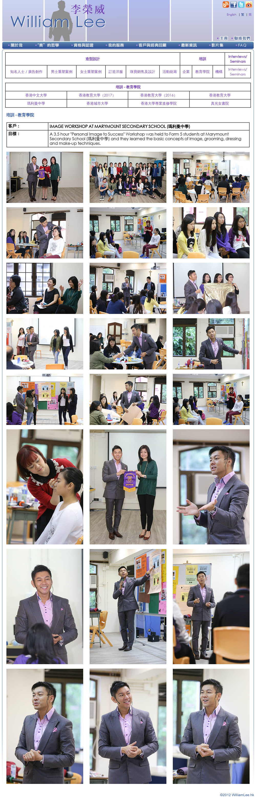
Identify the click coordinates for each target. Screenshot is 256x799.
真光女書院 (220, 103)
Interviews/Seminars (237, 71)
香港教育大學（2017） (97, 95)
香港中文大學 (36, 95)
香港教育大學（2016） (158, 95)
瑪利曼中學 (36, 103)
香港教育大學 (220, 95)
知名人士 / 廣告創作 (26, 71)
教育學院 (202, 71)
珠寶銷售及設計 (142, 71)
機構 (218, 71)
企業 (186, 71)
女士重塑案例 (91, 71)
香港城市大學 (97, 103)
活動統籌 (170, 71)
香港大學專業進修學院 (159, 103)
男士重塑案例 (61, 71)
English (231, 14)
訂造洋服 (116, 71)
